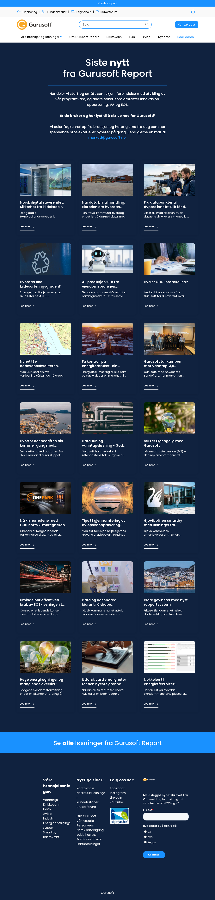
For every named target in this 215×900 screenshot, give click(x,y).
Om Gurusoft (86, 816)
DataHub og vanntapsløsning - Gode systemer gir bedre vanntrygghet (103, 443)
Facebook (117, 788)
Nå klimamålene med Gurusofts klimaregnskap (42, 522)
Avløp (146, 37)
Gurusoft (107, 893)
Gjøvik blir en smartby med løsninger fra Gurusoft (163, 523)
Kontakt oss (187, 24)
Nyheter (164, 37)
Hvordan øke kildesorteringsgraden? (40, 284)
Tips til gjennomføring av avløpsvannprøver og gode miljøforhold (104, 523)
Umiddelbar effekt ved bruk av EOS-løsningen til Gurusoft (42, 602)
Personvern (85, 825)
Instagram (118, 793)
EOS (132, 37)
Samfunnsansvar (89, 839)
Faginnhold (81, 12)
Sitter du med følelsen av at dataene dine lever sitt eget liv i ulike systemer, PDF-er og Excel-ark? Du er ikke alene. (166, 214)
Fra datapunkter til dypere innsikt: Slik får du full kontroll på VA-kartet (166, 205)
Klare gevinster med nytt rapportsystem (166, 602)
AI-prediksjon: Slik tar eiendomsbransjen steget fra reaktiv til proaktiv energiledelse (101, 284)
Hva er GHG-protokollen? (166, 282)
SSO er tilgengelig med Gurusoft (163, 443)
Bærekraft (51, 837)
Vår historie (85, 821)
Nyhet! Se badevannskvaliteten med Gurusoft (39, 364)
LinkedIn (116, 797)
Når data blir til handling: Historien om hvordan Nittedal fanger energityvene (103, 205)
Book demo (185, 37)
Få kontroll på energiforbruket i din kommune (99, 364)
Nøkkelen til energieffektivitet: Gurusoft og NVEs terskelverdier (159, 682)
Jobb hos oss (86, 834)
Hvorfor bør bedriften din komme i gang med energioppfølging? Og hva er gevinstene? (41, 443)
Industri (48, 818)
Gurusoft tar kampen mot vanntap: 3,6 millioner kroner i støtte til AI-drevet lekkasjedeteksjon (166, 364)
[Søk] (112, 24)
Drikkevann (114, 37)
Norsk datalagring (90, 830)
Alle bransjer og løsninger (40, 37)
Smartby (49, 832)
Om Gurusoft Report (84, 37)
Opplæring (27, 12)
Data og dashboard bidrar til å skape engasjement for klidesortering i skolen (101, 602)
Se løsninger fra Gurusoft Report (107, 743)
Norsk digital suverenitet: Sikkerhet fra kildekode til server (42, 205)
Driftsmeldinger (88, 844)
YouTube (116, 802)
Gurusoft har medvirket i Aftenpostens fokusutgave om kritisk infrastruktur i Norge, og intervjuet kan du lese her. (104, 453)
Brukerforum (106, 12)
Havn (47, 809)
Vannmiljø (50, 800)
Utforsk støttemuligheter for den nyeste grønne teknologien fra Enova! (104, 682)
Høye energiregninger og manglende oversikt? (41, 681)
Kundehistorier (54, 12)
